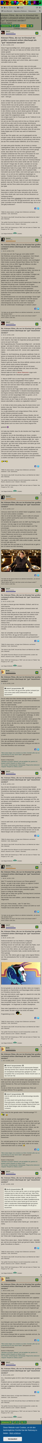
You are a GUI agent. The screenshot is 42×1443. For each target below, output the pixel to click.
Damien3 (8, 238)
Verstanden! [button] (12, 1439)
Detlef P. (9, 23)
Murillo (8, 670)
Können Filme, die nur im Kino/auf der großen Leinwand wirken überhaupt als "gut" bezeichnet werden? (20, 18)
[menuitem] (6, 7)
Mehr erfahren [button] (15, 1433)
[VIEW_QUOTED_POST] (23, 688)
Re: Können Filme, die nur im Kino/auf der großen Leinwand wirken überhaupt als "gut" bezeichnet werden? (21, 247)
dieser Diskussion (23, 372)
